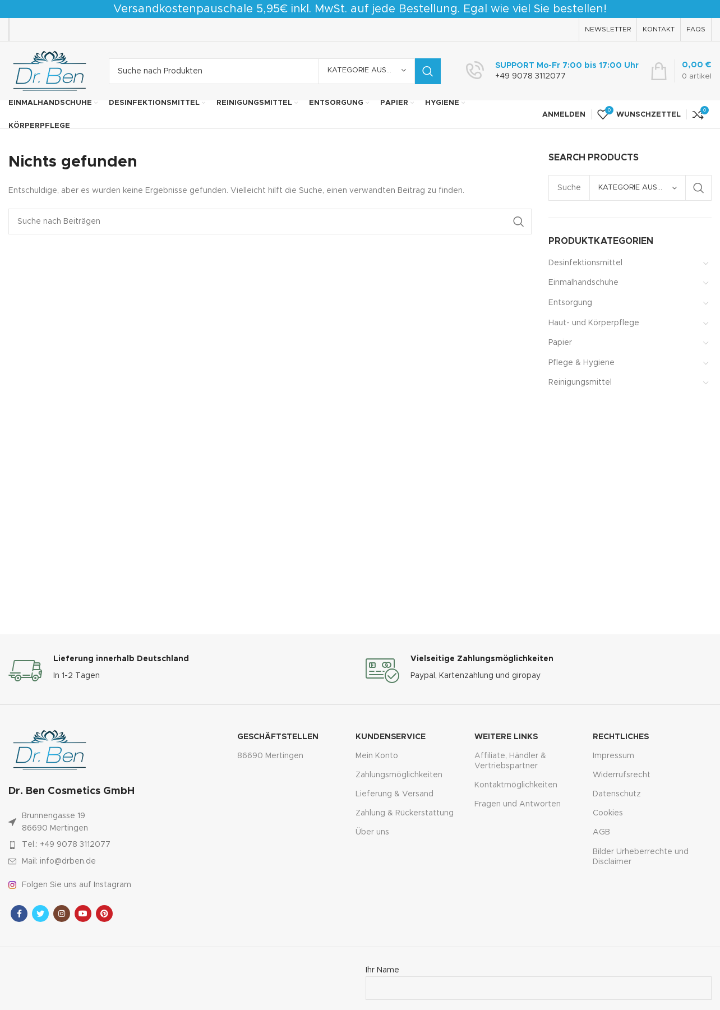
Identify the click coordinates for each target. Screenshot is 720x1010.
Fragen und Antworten (517, 804)
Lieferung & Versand (394, 794)
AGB (601, 832)
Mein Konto (377, 756)
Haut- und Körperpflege (593, 323)
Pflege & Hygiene (581, 363)
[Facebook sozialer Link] (19, 913)
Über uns (372, 832)
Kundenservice (391, 737)
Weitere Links (506, 737)
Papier (560, 343)
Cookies (608, 813)
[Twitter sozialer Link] (40, 913)
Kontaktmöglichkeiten (515, 785)
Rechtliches (621, 737)
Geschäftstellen (278, 737)
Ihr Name (539, 979)
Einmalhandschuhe (583, 283)
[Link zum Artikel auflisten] (100, 844)
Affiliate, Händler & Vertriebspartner (510, 761)
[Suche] (275, 71)
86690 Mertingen (270, 756)
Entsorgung (570, 303)
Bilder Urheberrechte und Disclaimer (641, 857)
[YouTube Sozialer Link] (83, 913)
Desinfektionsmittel (585, 263)
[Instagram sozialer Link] (61, 913)
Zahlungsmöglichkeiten (399, 775)
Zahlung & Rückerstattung (405, 813)
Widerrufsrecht (621, 775)
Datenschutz (617, 794)
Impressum (613, 756)
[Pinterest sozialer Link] (104, 913)
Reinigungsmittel (580, 382)
